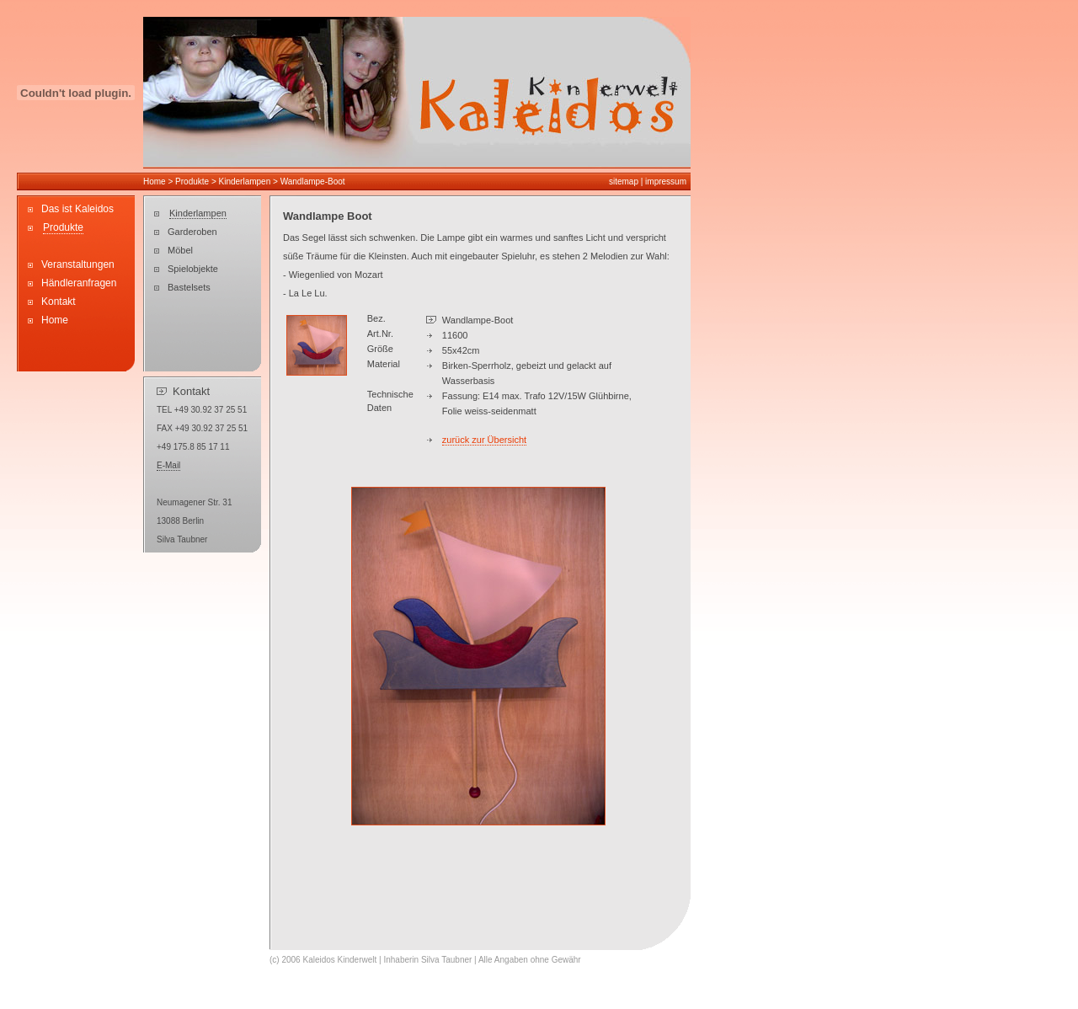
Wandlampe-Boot (312, 181)
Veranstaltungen (78, 264)
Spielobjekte (193, 269)
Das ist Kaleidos (77, 209)
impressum (665, 181)
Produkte (193, 181)
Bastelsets (189, 287)
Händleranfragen (78, 283)
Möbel (180, 250)
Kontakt (58, 301)
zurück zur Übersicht (484, 440)
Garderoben (192, 232)
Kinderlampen (245, 181)
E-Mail (168, 465)
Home (154, 181)
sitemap (623, 181)
